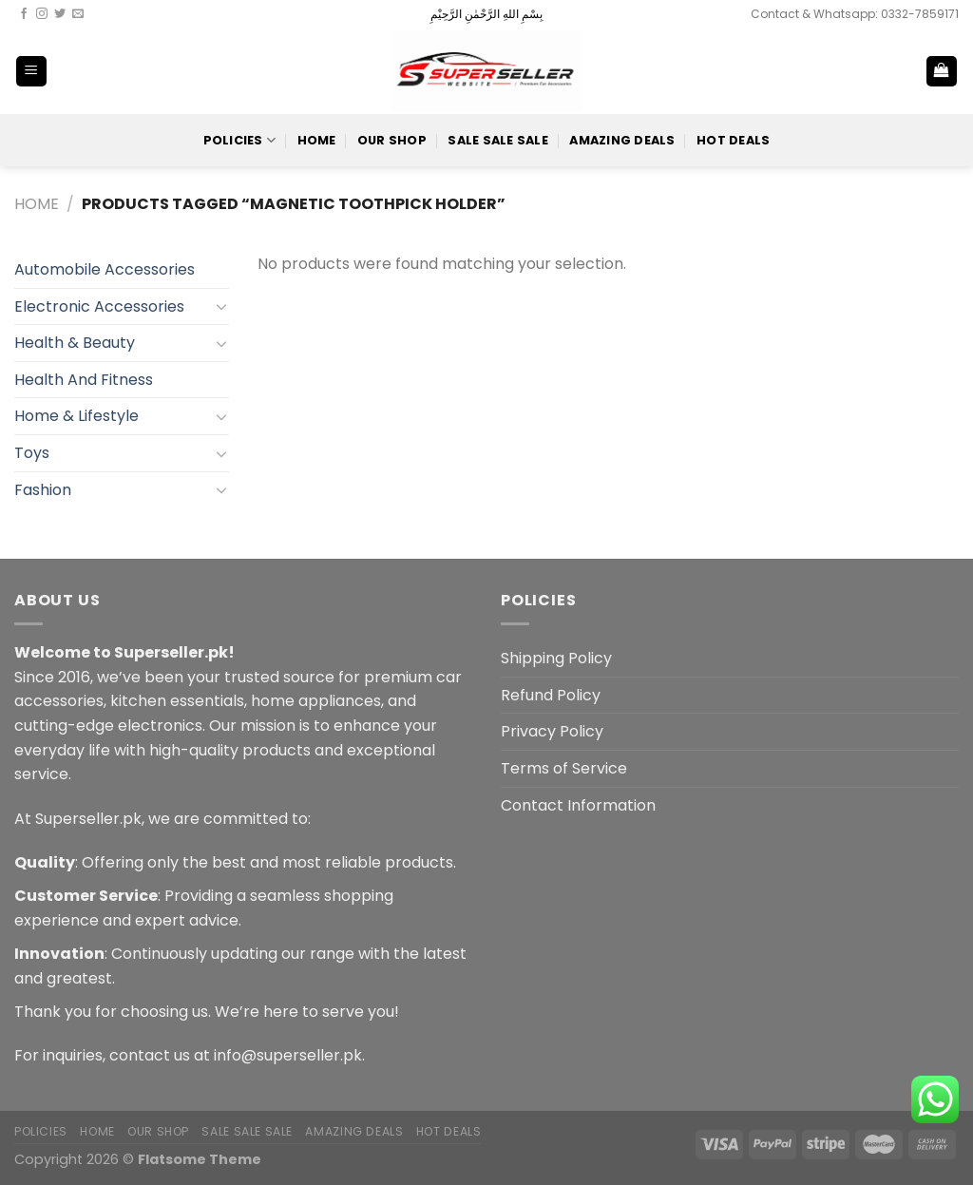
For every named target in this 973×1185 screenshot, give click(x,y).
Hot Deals (733, 140)
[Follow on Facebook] (23, 14)
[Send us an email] (78, 14)
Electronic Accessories (99, 306)
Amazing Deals (622, 140)
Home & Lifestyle (76, 416)
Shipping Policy (556, 658)
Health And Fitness (83, 380)
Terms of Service (564, 768)
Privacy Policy (552, 731)
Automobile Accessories (104, 269)
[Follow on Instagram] (42, 14)
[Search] (879, 71)
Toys (31, 453)
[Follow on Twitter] (60, 14)
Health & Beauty (74, 343)
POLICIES (240, 140)
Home (316, 140)
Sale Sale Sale (498, 140)
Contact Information (578, 805)
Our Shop (392, 140)
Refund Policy (551, 695)
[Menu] (32, 71)
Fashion (42, 490)
